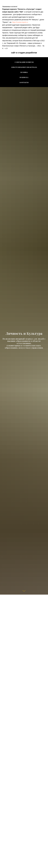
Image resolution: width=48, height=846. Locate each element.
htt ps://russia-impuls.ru (20, 22)
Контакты (24, 82)
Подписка (24, 77)
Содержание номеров (24, 62)
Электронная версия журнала (24, 67)
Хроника (24, 72)
